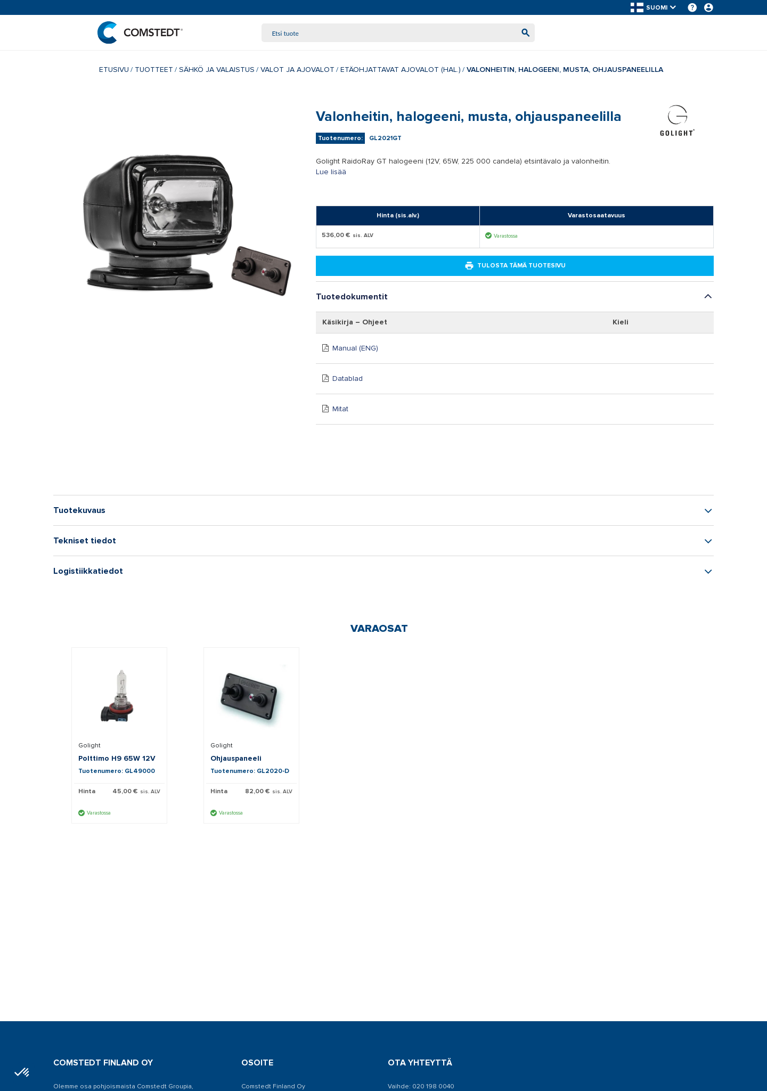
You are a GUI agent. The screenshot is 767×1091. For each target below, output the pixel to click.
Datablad (347, 379)
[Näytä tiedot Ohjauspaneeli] (251, 697)
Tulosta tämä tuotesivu (515, 267)
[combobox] (398, 33)
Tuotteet (154, 70)
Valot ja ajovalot (297, 70)
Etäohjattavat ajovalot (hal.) (400, 70)
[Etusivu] (142, 33)
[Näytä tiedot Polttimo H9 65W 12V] (119, 697)
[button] (654, 8)
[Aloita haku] (523, 33)
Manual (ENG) (355, 349)
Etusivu (114, 70)
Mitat (340, 409)
